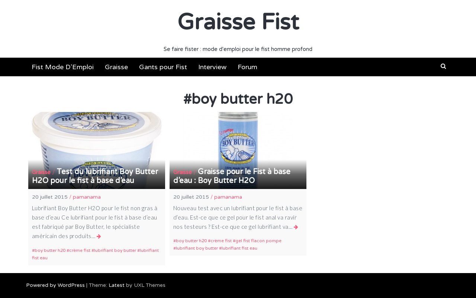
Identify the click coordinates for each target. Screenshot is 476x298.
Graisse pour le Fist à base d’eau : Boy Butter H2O (231, 176)
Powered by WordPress (55, 285)
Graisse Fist (238, 22)
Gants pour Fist (163, 67)
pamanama (87, 197)
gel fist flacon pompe (258, 240)
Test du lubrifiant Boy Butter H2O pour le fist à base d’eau (95, 176)
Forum (247, 67)
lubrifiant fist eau (239, 248)
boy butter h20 (50, 250)
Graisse (116, 67)
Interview (212, 67)
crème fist (79, 250)
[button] (443, 66)
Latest (117, 285)
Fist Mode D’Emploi (63, 67)
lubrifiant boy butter (115, 250)
